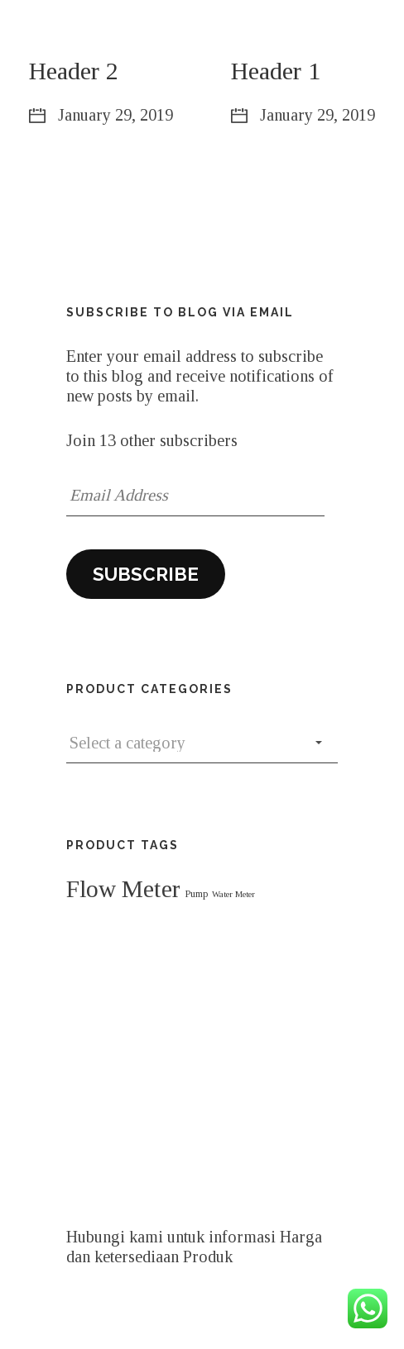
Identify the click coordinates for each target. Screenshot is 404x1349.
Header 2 (73, 70)
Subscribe (146, 574)
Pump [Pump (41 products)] (196, 894)
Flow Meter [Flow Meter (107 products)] (123, 889)
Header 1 (275, 70)
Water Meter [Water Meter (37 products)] (233, 894)
